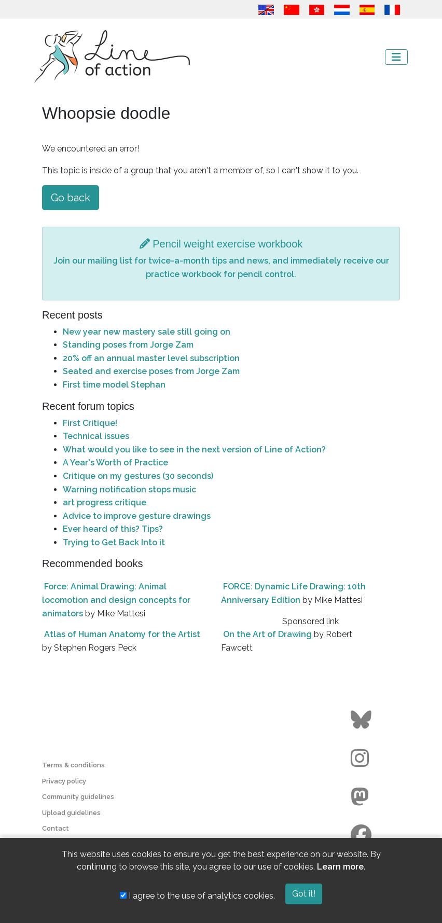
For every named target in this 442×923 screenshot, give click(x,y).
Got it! (303, 894)
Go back (70, 197)
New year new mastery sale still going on (146, 332)
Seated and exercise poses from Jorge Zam (151, 371)
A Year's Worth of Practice (115, 462)
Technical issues (96, 436)
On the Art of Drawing (267, 634)
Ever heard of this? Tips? (113, 529)
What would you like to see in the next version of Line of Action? (194, 449)
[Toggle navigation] (396, 57)
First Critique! (90, 423)
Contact (55, 828)
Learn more (340, 867)
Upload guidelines (71, 813)
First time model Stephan (114, 385)
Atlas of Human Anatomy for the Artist (122, 634)
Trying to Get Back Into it (114, 542)
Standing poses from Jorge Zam (128, 345)
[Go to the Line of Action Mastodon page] (362, 797)
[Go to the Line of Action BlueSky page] (362, 720)
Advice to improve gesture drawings (137, 516)
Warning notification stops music (129, 489)
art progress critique (104, 502)
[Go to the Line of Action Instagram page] (362, 758)
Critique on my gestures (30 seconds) (138, 476)
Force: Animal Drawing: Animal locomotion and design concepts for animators (116, 600)
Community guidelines (78, 797)
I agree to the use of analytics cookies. (197, 896)
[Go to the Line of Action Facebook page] (362, 835)
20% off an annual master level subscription (151, 358)
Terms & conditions (73, 765)
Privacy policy (64, 781)
